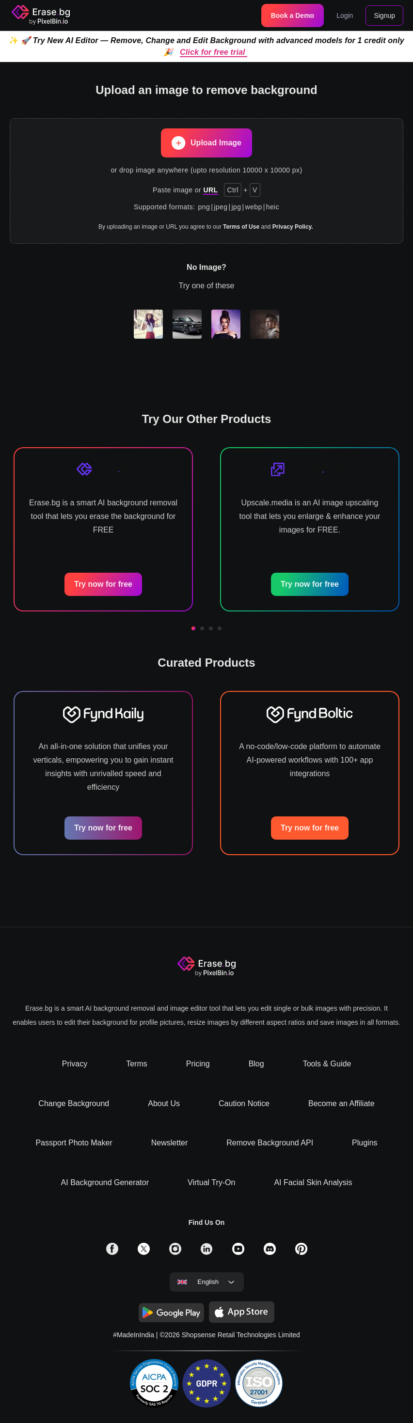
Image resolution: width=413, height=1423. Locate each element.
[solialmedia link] (112, 1252)
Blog (256, 1064)
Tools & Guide (327, 1064)
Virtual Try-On (211, 1182)
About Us (164, 1103)
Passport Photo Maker (73, 1143)
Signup (384, 15)
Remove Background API (269, 1143)
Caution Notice (244, 1103)
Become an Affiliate (341, 1103)
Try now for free (103, 584)
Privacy (74, 1064)
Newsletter (169, 1143)
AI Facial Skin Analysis (313, 1182)
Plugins (364, 1143)
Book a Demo (292, 15)
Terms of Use (241, 226)
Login (344, 15)
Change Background (73, 1103)
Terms (136, 1064)
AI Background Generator (105, 1182)
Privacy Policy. (292, 226)
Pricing (198, 1064)
